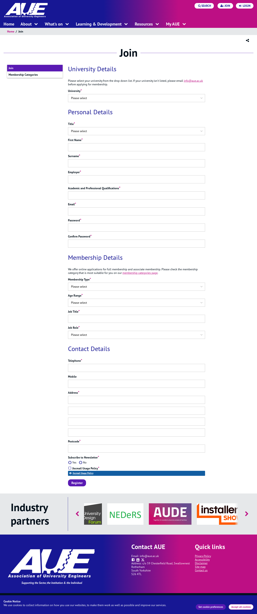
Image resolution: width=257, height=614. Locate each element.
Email (72, 204)
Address (73, 392)
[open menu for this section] (36, 24)
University (75, 91)
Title (71, 124)
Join (15, 68)
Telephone (75, 360)
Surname (74, 156)
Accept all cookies (241, 606)
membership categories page (140, 273)
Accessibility (202, 559)
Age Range (75, 295)
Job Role (74, 327)
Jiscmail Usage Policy (83, 473)
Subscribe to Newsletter (83, 457)
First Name (75, 140)
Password (74, 220)
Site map (200, 566)
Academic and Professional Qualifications (94, 188)
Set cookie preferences (210, 606)
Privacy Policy (203, 556)
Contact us (201, 570)
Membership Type (79, 279)
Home (10, 31)
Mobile (72, 376)
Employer (74, 172)
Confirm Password (80, 236)
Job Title (74, 311)
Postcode (74, 441)
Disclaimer (201, 563)
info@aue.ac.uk (193, 80)
